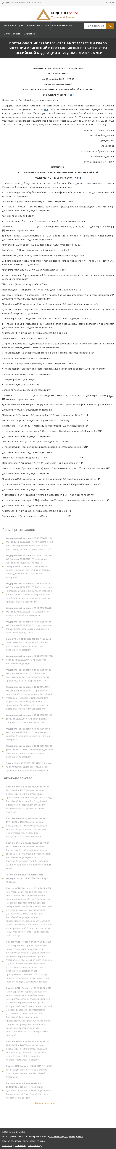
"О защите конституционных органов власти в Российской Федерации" (28, 768)
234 (76, 117)
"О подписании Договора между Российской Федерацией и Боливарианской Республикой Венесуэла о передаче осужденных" (28, 1092)
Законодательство (62, 25)
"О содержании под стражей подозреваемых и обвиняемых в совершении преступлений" (29, 628)
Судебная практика (38, 25)
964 (72, 94)
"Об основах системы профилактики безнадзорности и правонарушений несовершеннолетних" (29, 676)
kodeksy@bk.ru (37, 1140)
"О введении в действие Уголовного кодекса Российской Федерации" (28, 735)
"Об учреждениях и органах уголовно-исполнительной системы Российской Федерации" (28, 645)
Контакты (109, 2)
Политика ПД (35, 1145)
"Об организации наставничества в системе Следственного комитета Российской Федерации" (29, 1073)
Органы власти (12, 33)
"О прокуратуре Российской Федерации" (29, 661)
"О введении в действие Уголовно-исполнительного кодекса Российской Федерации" (29, 752)
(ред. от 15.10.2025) (29, 880)
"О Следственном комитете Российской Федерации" (29, 613)
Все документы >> (45, 1104)
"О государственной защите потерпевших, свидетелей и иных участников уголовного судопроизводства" (29, 545)
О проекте (29, 33)
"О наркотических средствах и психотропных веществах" (29, 720)
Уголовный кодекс (14, 25)
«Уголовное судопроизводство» (66, 1136)
